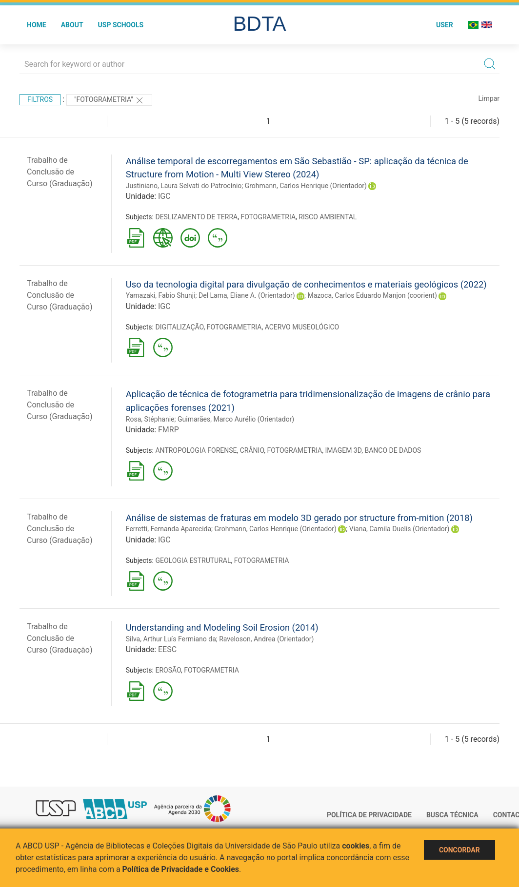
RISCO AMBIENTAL (328, 217)
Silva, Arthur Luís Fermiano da (171, 639)
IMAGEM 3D (343, 450)
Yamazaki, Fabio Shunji (161, 295)
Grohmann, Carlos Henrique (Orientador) (306, 186)
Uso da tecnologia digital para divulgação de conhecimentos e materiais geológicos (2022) (306, 284)
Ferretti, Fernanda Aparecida (168, 529)
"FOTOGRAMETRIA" (109, 100)
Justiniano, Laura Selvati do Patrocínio (183, 186)
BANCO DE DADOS (392, 450)
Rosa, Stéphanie (150, 419)
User (444, 25)
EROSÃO (168, 670)
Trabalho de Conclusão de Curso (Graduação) (60, 171)
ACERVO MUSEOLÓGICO (302, 327)
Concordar (459, 850)
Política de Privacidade (369, 815)
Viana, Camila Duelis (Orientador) (399, 529)
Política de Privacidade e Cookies (181, 869)
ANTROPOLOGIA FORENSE (196, 450)
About (72, 25)
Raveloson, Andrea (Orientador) (266, 639)
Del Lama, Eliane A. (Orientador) (247, 295)
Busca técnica (452, 815)
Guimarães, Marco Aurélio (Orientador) (236, 419)
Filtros (40, 99)
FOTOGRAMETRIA (268, 217)
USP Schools (121, 25)
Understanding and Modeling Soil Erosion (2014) (222, 627)
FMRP (168, 429)
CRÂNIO (252, 450)
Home (36, 25)
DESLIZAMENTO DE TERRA (196, 217)
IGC (164, 196)
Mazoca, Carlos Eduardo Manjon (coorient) (372, 295)
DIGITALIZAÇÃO (179, 327)
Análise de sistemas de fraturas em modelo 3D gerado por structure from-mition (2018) (299, 518)
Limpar (489, 98)
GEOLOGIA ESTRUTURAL (193, 560)
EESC (167, 649)
